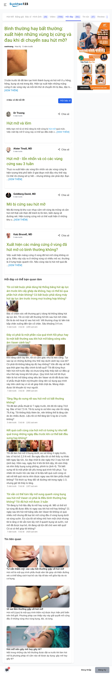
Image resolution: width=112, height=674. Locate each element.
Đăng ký (102, 670)
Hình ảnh (40, 17)
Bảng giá (19, 16)
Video (57, 17)
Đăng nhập (86, 670)
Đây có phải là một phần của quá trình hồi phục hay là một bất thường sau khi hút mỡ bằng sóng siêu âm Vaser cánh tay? (37, 338)
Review (104, 17)
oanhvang (8, 46)
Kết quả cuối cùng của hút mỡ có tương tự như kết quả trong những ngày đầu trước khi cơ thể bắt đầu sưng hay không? (37, 434)
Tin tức (89, 17)
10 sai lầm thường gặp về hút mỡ (25, 609)
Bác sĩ (28, 16)
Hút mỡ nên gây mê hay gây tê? (24, 649)
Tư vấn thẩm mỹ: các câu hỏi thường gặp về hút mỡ (35, 569)
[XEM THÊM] (11, 90)
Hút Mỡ (10, 16)
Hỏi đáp (73, 17)
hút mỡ (52, 129)
